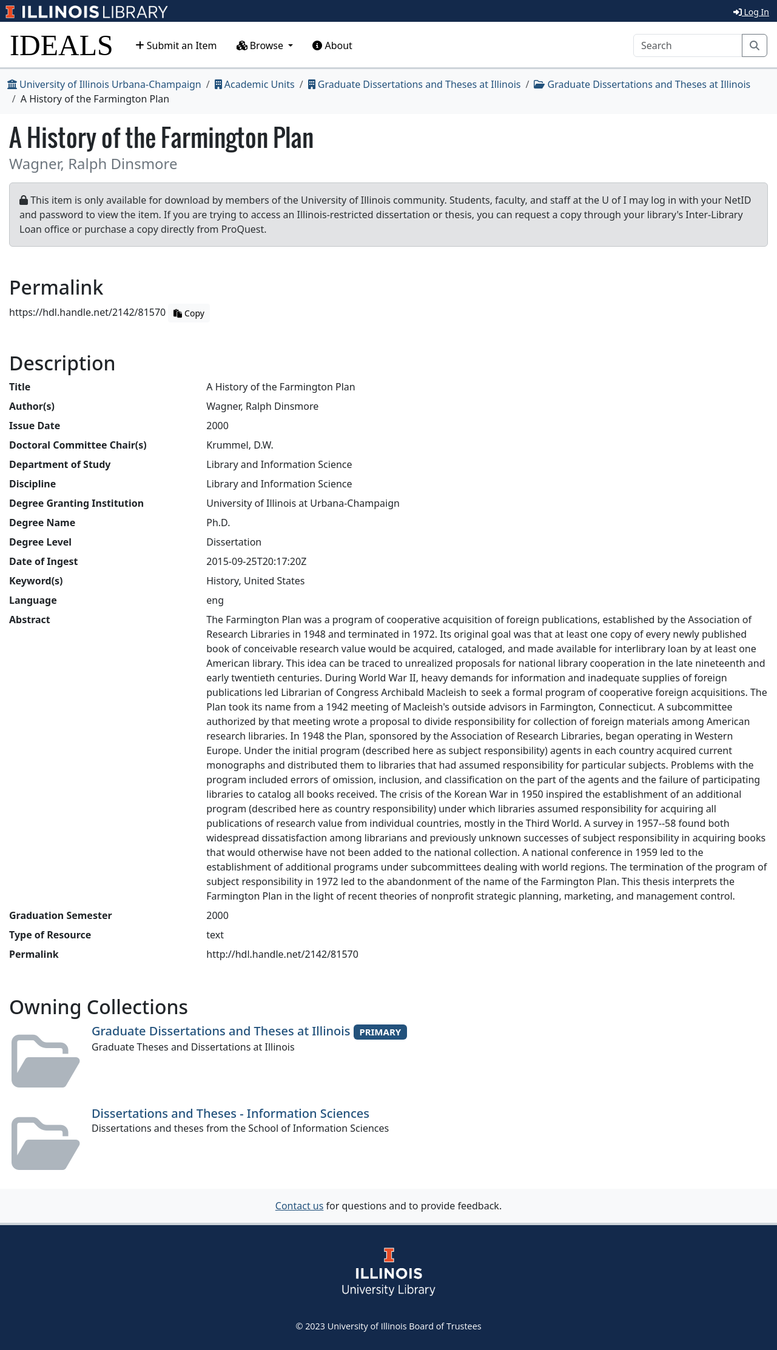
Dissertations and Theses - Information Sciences (230, 1113)
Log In (751, 12)
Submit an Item (176, 45)
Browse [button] (261, 45)
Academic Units (255, 84)
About (332, 45)
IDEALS (61, 45)
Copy (188, 313)
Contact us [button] (299, 1205)
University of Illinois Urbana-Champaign (104, 84)
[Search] (687, 45)
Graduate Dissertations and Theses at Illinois (414, 84)
